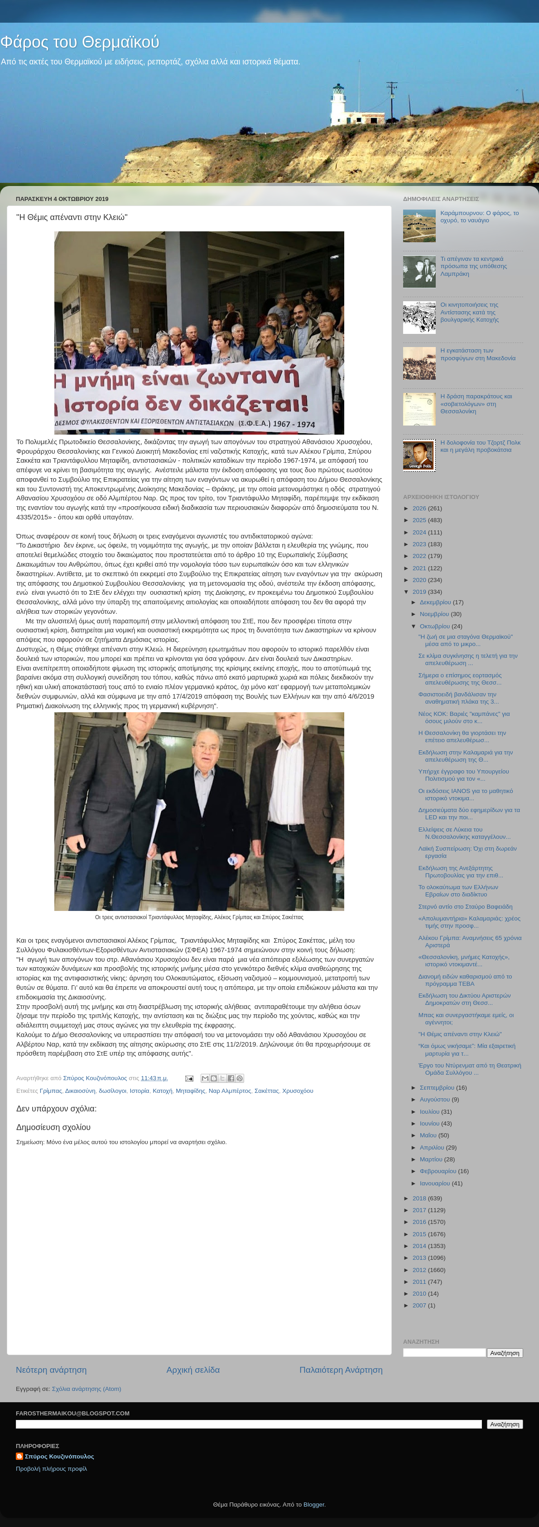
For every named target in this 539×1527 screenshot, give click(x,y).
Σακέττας (267, 1090)
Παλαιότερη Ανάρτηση (341, 1370)
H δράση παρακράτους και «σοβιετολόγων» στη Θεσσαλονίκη (476, 403)
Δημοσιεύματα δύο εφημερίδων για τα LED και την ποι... (469, 814)
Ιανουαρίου (436, 1183)
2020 (420, 580)
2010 (420, 1293)
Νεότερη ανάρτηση (51, 1370)
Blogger (313, 1504)
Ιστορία (139, 1090)
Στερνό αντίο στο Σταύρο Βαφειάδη (466, 906)
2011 (420, 1281)
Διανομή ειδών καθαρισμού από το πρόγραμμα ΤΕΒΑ (465, 980)
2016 (420, 1222)
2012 (420, 1270)
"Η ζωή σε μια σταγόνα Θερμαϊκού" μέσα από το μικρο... (466, 640)
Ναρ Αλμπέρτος (230, 1090)
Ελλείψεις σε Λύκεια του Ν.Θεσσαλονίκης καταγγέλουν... (465, 833)
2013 (420, 1257)
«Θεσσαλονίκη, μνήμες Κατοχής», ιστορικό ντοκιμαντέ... (464, 961)
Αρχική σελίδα (193, 1370)
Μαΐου (429, 1135)
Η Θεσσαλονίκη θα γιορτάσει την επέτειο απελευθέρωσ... (462, 736)
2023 (420, 544)
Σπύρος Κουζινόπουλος (59, 1456)
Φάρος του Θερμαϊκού (79, 42)
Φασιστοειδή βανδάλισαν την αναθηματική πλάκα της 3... (459, 698)
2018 (420, 1198)
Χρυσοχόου (297, 1090)
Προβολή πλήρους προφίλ (51, 1468)
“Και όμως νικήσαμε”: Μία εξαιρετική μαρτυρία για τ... (467, 1049)
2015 (420, 1234)
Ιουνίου (430, 1123)
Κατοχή (163, 1090)
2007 (420, 1305)
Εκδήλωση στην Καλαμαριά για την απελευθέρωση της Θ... (466, 756)
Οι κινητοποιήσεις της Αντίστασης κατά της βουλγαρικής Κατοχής (469, 312)
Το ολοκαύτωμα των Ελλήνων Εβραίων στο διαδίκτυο (458, 891)
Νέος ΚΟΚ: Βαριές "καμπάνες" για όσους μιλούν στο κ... (464, 717)
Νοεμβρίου (435, 614)
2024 (420, 532)
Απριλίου (433, 1147)
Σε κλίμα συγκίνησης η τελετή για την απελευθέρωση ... (468, 659)
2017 (420, 1210)
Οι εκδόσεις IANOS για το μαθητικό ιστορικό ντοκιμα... (466, 795)
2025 (420, 520)
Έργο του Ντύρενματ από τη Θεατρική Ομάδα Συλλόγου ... (470, 1069)
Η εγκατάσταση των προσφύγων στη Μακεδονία (477, 354)
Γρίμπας (51, 1090)
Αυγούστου (436, 1099)
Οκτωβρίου (436, 626)
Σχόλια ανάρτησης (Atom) (86, 1388)
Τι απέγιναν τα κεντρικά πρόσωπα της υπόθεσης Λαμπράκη (473, 266)
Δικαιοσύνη (80, 1090)
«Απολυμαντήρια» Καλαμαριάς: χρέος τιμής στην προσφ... (469, 922)
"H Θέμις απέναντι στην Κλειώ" (460, 1034)
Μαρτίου (432, 1159)
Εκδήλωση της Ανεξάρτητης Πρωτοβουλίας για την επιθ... (461, 872)
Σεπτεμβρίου (438, 1087)
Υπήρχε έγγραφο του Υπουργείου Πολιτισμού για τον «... (464, 775)
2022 (420, 556)
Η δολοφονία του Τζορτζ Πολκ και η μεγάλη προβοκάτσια (480, 446)
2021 (420, 568)
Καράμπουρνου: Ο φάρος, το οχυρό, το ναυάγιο (479, 217)
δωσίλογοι (112, 1090)
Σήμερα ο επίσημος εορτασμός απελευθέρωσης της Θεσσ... (460, 679)
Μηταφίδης (190, 1090)
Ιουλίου (430, 1111)
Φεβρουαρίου (439, 1171)
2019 (420, 591)
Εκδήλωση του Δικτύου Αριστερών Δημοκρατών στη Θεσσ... (465, 999)
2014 (420, 1246)
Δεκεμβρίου (436, 602)
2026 (420, 508)
